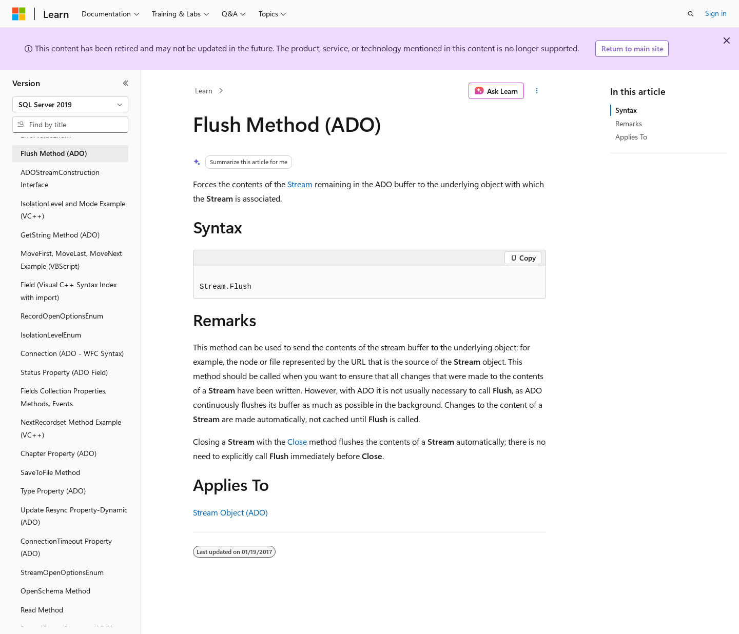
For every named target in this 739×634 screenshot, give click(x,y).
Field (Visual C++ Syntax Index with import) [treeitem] (68, 291)
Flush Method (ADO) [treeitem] (54, 153)
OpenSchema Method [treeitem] (55, 591)
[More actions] (537, 91)
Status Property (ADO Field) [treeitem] (64, 372)
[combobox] (70, 104)
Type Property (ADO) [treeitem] (53, 491)
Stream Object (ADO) (230, 512)
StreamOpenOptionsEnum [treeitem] (62, 572)
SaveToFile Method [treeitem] (50, 472)
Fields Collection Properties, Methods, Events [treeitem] (64, 397)
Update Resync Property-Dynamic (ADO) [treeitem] (74, 516)
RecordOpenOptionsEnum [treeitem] (62, 316)
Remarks (628, 123)
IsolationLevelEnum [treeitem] (51, 335)
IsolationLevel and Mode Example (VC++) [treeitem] (73, 210)
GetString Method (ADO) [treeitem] (60, 235)
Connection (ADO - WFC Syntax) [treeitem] (72, 353)
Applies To (631, 137)
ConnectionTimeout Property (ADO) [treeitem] (66, 547)
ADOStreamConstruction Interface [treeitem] (60, 178)
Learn (203, 90)
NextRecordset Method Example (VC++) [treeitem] (71, 428)
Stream (300, 184)
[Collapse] (126, 83)
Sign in (716, 13)
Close (297, 441)
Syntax (626, 110)
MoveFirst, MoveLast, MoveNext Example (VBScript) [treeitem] (71, 259)
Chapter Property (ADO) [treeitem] (58, 453)
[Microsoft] (19, 14)
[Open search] (690, 14)
